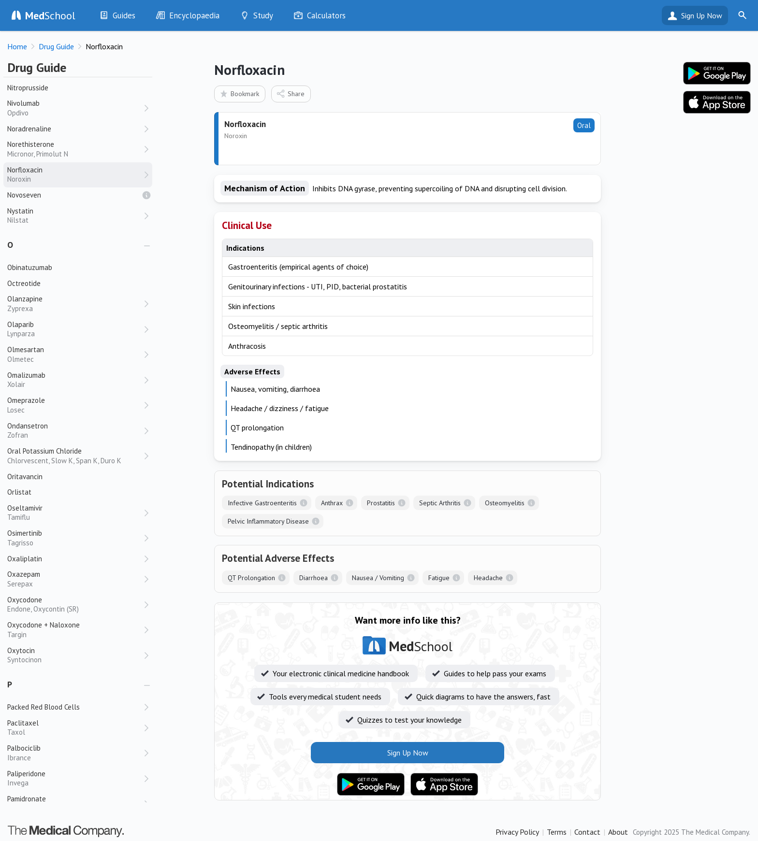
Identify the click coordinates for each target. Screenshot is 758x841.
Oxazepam (75, 579)
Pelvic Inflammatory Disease (268, 521)
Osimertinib (75, 537)
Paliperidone (75, 778)
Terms (557, 832)
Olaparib (75, 329)
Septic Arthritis (440, 503)
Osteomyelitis (505, 503)
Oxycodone (75, 604)
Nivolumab (75, 108)
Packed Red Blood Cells (43, 707)
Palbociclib (75, 752)
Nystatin (75, 215)
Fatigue (439, 577)
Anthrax (332, 503)
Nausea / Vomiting (378, 577)
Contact (587, 832)
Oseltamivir (75, 512)
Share (290, 93)
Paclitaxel (75, 727)
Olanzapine (75, 303)
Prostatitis (381, 503)
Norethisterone (75, 149)
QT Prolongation (251, 577)
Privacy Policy (517, 832)
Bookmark (239, 93)
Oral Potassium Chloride (75, 455)
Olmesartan (75, 354)
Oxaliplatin (24, 558)
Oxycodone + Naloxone (75, 629)
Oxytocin (75, 655)
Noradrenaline (29, 128)
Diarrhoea (313, 577)
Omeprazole (75, 405)
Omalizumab (75, 380)
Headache (488, 577)
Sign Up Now (701, 15)
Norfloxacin (75, 174)
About (618, 832)
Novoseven (24, 195)
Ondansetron (75, 430)
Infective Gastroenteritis (262, 503)
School (50, 15)
